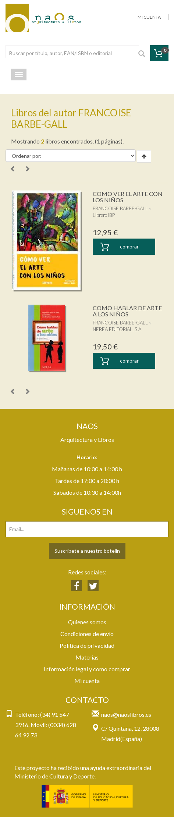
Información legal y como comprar (87, 668)
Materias (87, 657)
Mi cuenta (87, 680)
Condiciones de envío (87, 633)
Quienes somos (87, 621)
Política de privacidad (87, 645)
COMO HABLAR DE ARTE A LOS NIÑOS (127, 311)
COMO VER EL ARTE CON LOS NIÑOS (128, 197)
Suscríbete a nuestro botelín (87, 551)
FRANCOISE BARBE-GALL (120, 208)
